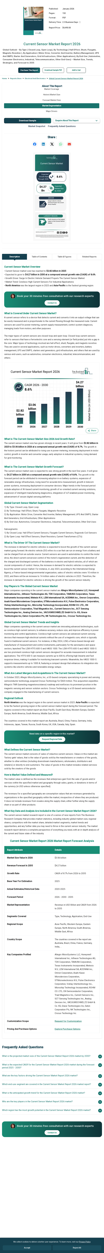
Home (4, 78)
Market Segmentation (51, 105)
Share (92, 430)
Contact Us (52, 303)
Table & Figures (64, 256)
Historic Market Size (51, 94)
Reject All (77, 1248)
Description (14, 257)
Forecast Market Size (52, 100)
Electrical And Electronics (35, 78)
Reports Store (16, 78)
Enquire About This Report (76, 120)
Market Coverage (51, 89)
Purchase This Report (28, 70)
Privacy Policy (84, 1242)
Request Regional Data (52, 739)
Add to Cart (79, 70)
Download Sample (27, 120)
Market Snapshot (36, 126)
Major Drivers (51, 111)
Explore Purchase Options (67, 1029)
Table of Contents (39, 256)
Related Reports (89, 256)
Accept (27, 1248)
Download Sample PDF (55, 70)
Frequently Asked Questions (62, 126)
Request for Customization (68, 1021)
